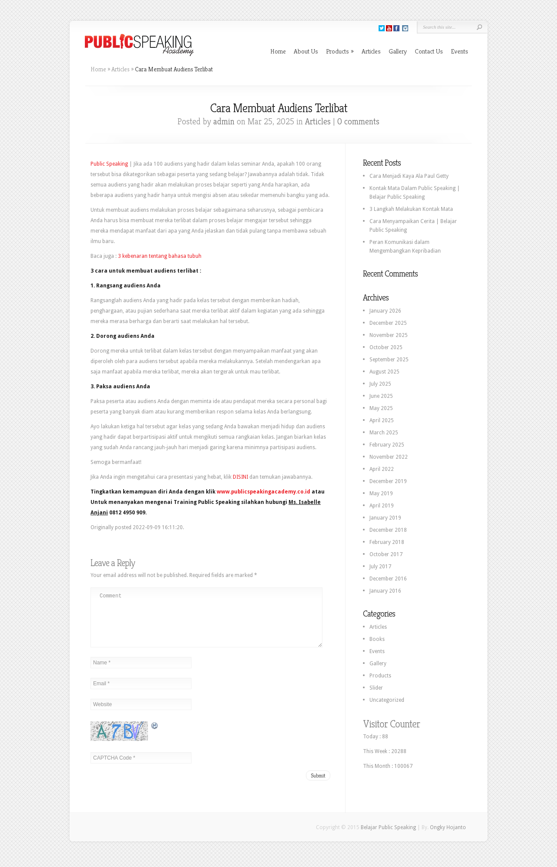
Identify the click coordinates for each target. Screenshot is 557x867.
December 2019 (388, 481)
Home (278, 51)
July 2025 (380, 384)
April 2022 (381, 469)
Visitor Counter (391, 723)
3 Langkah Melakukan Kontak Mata (411, 209)
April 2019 (381, 506)
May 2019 (381, 493)
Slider (376, 688)
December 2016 (388, 579)
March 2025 (383, 433)
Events (459, 51)
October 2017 (386, 554)
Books (377, 639)
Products (340, 51)
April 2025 (381, 420)
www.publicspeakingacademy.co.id (263, 492)
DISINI (240, 477)
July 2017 (380, 567)
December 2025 (388, 323)
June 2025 (381, 396)
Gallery (398, 51)
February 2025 (386, 445)
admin (224, 121)
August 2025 (384, 372)
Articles (371, 51)
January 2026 (385, 311)
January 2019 (385, 518)
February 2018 (386, 542)
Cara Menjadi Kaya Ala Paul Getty (409, 176)
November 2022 (388, 457)
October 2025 (386, 347)
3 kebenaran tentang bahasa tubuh (159, 256)
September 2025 (389, 360)
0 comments (358, 121)
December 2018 (388, 530)
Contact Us (429, 51)
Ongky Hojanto (448, 832)
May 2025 (381, 408)
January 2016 (385, 591)
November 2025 (388, 335)
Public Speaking (109, 164)
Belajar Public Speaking (388, 832)
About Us (306, 51)
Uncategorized (386, 700)
